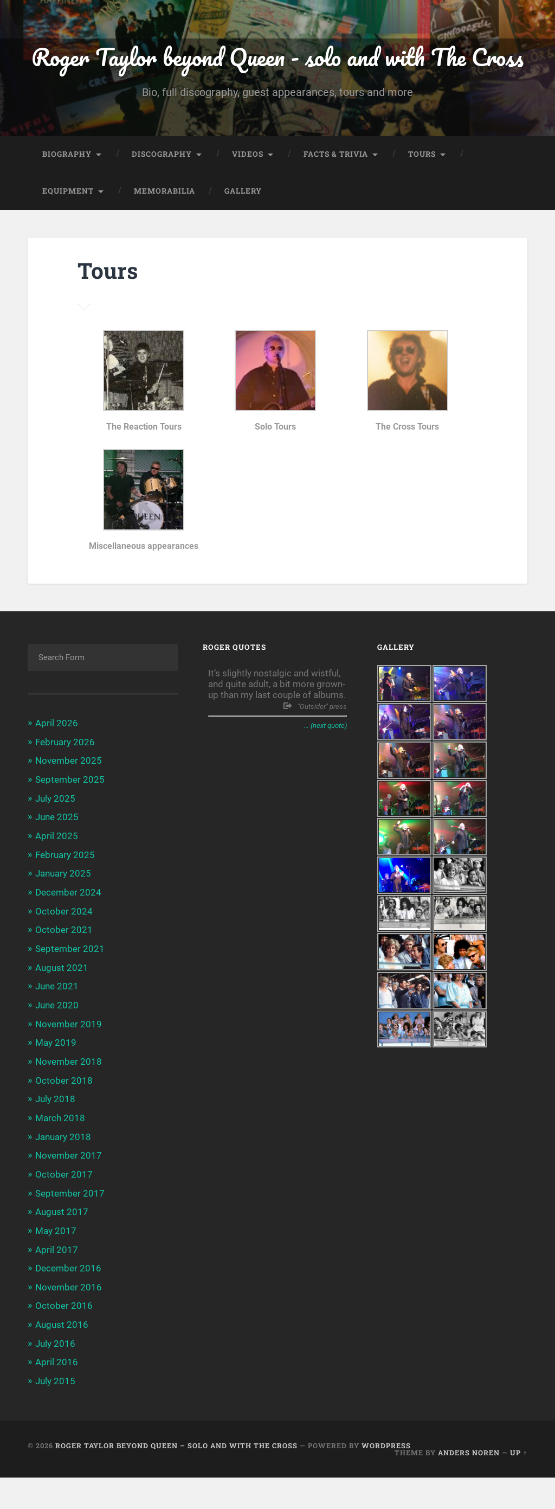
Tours (422, 194)
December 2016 (68, 1300)
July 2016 (55, 1375)
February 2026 (65, 781)
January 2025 (63, 911)
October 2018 (64, 1115)
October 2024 (64, 948)
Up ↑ (518, 1483)
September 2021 (70, 985)
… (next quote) (325, 765)
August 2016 (61, 1356)
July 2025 (55, 837)
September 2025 (70, 818)
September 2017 (70, 1227)
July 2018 (55, 1134)
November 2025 (68, 800)
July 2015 (55, 1412)
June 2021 (57, 1022)
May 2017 (55, 1263)
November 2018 (68, 1096)
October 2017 (64, 1208)
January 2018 (63, 1171)
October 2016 (64, 1338)
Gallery (243, 230)
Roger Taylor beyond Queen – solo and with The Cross (176, 1476)
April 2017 (56, 1282)
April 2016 (56, 1394)
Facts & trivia (336, 194)
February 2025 (65, 892)
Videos (247, 194)
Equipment (68, 230)
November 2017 (68, 1189)
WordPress (386, 1476)
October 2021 (64, 967)
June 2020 (57, 1040)
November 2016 (68, 1319)
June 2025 (57, 855)
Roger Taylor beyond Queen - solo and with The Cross (278, 76)
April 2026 (56, 762)
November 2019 (68, 1059)
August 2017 (61, 1245)
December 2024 (68, 929)
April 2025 (56, 873)
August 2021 (61, 1004)
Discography (162, 194)
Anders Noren (469, 1483)
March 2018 (60, 1152)
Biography (67, 194)
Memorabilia (164, 230)
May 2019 (55, 1078)
